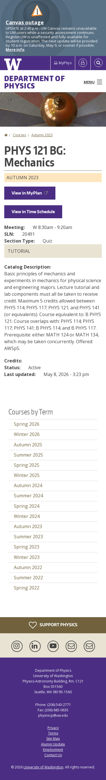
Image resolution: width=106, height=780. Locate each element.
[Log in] (82, 63)
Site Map (53, 738)
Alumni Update (53, 744)
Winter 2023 (27, 557)
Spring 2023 (26, 547)
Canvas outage (25, 22)
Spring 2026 (26, 424)
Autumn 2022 (28, 567)
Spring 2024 (26, 506)
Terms (53, 733)
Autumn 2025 (28, 445)
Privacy (53, 727)
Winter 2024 (27, 516)
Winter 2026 (27, 434)
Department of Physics (34, 82)
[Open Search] (98, 63)
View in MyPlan (30, 193)
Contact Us (53, 755)
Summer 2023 (28, 536)
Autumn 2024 (28, 485)
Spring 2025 (26, 465)
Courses (19, 135)
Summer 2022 (28, 577)
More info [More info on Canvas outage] (15, 49)
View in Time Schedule (33, 211)
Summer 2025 (28, 455)
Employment (53, 749)
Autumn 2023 (42, 135)
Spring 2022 (26, 588)
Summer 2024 (28, 495)
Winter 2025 (27, 475)
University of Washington (43, 767)
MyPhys (63, 63)
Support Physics (53, 625)
